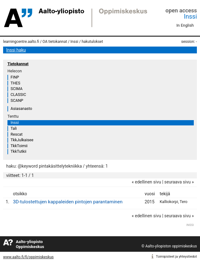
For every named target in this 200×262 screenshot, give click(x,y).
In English (185, 25)
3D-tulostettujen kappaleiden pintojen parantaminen (68, 202)
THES (15, 83)
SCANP (17, 100)
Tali (14, 128)
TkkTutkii (18, 151)
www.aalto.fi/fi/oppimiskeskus (28, 257)
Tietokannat (18, 63)
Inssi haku (16, 49)
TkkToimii (19, 145)
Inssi (190, 16)
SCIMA (16, 88)
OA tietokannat (55, 41)
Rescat (17, 134)
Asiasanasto (21, 108)
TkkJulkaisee (22, 140)
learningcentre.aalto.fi (21, 41)
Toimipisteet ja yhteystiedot (176, 257)
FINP (15, 77)
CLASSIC (18, 94)
